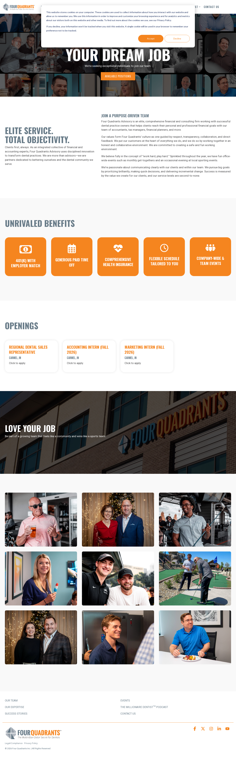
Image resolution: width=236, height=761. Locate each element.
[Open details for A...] (89, 356)
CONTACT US (211, 7)
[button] (195, 729)
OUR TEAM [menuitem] (11, 701)
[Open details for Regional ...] (31, 356)
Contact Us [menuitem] (128, 714)
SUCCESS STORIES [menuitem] (16, 714)
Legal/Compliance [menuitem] (14, 743)
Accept (151, 38)
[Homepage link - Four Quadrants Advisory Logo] (33, 738)
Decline (177, 38)
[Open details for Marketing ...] (146, 356)
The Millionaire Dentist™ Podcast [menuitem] (144, 707)
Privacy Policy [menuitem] (31, 743)
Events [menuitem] (125, 701)
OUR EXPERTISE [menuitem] (14, 707)
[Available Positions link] (118, 76)
